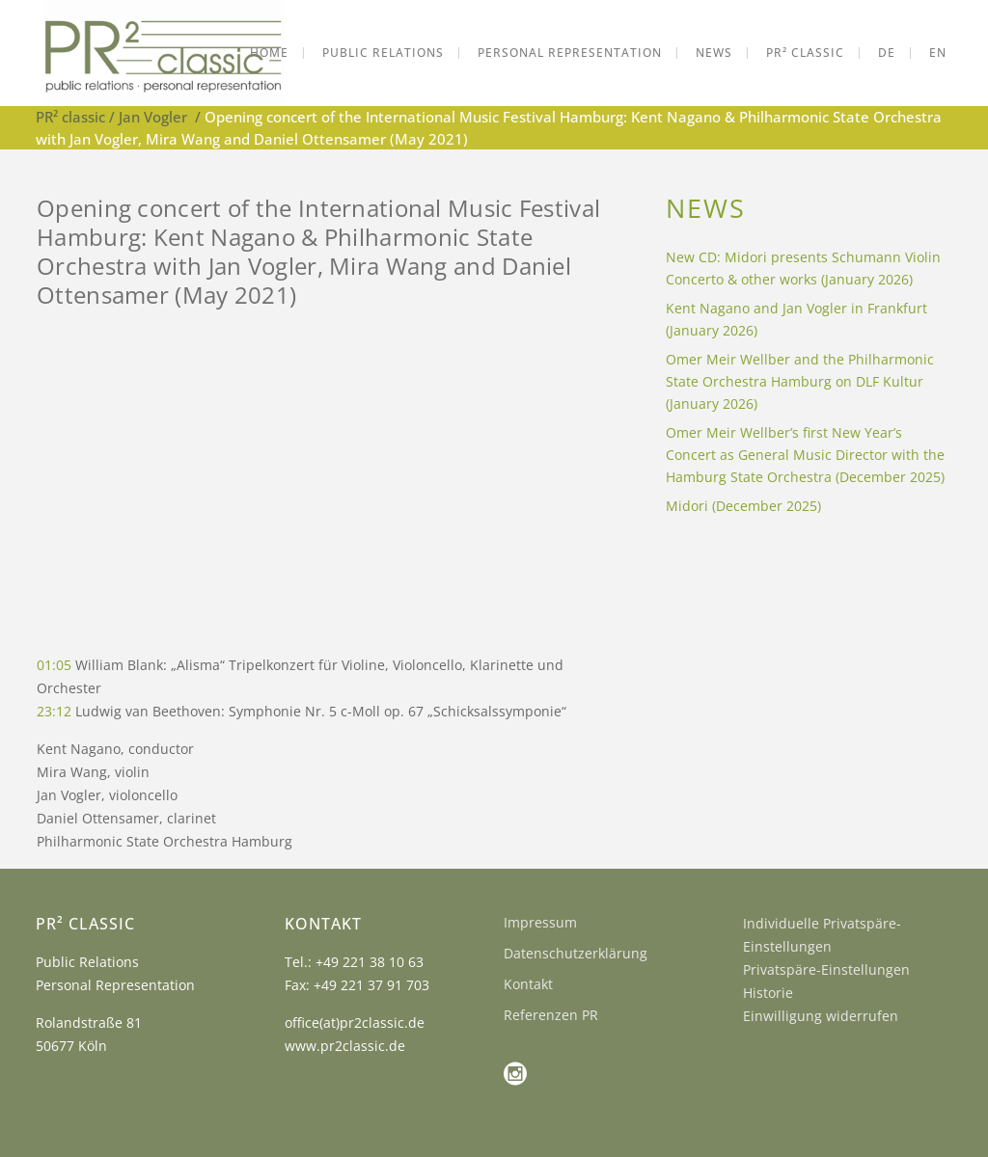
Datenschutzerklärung (575, 953)
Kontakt (528, 984)
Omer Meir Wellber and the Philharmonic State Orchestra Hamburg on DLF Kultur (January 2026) (800, 381)
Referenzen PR (551, 1015)
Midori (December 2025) (743, 506)
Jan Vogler (153, 116)
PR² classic (70, 116)
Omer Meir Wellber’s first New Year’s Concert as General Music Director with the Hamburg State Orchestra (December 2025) (805, 454)
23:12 (54, 711)
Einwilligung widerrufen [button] (820, 1016)
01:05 (54, 665)
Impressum (540, 922)
